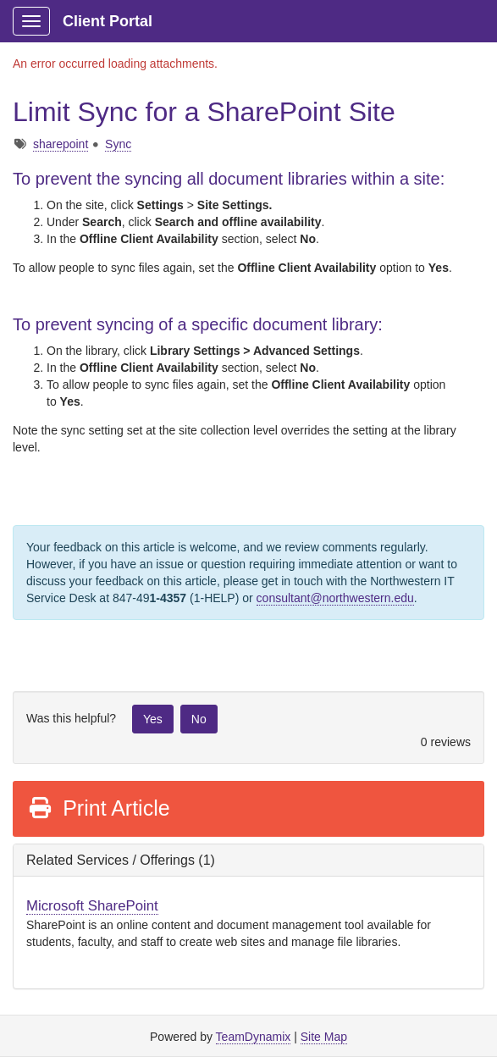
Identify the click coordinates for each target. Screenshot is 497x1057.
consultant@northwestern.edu (335, 598)
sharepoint (60, 144)
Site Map (324, 1036)
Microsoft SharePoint (92, 906)
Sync (118, 144)
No (199, 719)
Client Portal (107, 21)
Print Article (98, 808)
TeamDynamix (253, 1036)
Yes (153, 719)
